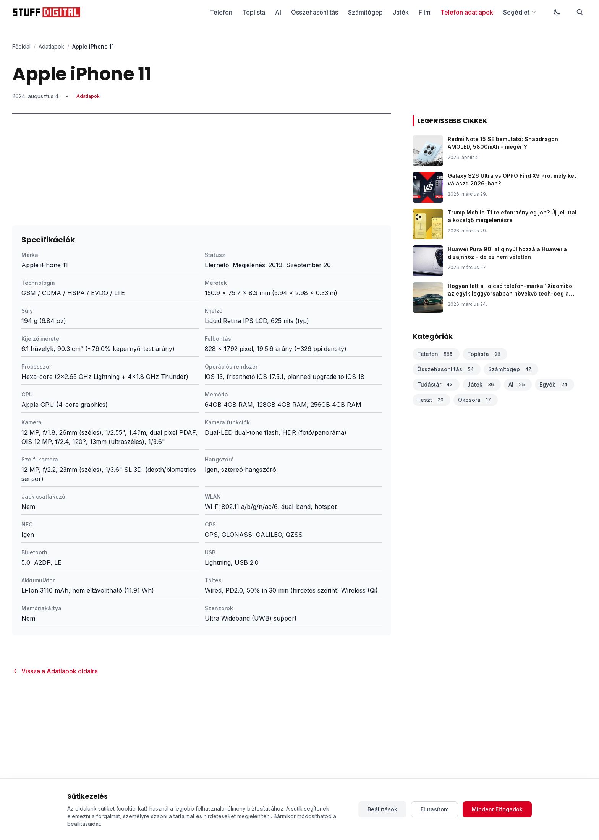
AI (278, 12)
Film (425, 12)
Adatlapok (51, 46)
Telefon (221, 12)
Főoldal (21, 46)
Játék (401, 12)
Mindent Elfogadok (497, 809)
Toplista (253, 12)
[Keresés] (580, 12)
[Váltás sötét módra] (557, 12)
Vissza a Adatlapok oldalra (55, 671)
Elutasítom (434, 809)
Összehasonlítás (314, 12)
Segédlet (519, 12)
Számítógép (365, 12)
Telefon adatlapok (466, 12)
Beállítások (382, 809)
